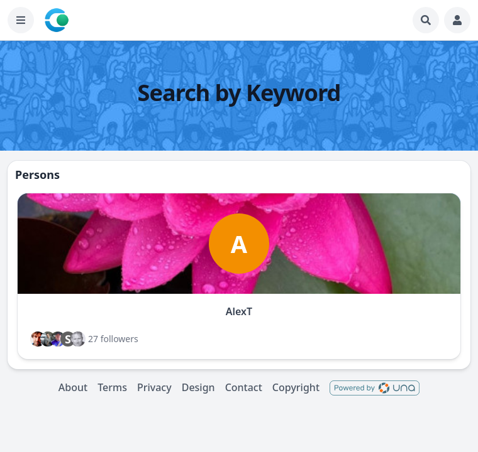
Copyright (296, 387)
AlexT (239, 311)
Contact (243, 387)
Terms (112, 387)
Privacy (154, 387)
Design (198, 387)
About (72, 387)
